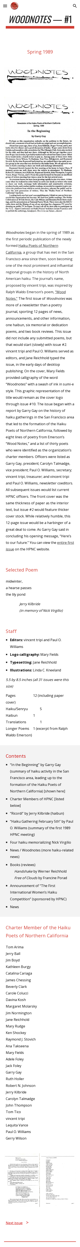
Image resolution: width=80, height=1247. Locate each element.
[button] (5, 6)
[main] (40, 21)
